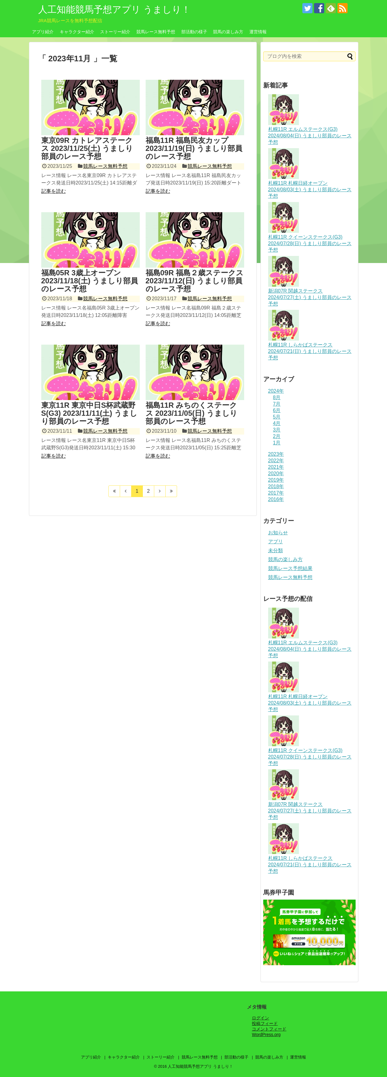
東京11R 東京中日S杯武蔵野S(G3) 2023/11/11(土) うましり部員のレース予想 (89, 413)
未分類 (275, 550)
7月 (277, 404)
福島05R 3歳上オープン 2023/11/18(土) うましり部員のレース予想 (89, 281)
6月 (277, 410)
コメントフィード (269, 1028)
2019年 (276, 480)
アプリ (275, 541)
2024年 (276, 391)
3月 (277, 429)
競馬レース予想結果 (290, 568)
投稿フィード (265, 1023)
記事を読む (53, 191)
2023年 (276, 454)
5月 (277, 416)
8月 (277, 397)
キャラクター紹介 (77, 31)
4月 (277, 423)
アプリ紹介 (43, 31)
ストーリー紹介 (115, 31)
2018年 (276, 486)
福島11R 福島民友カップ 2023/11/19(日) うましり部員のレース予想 (194, 148)
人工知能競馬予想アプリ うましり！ (114, 9)
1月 (277, 442)
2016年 (276, 499)
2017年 (276, 493)
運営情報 (258, 31)
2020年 (276, 473)
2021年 (276, 467)
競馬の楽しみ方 (228, 31)
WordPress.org (266, 1034)
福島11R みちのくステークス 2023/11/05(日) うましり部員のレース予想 (191, 413)
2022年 (276, 460)
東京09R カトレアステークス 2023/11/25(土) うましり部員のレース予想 (87, 148)
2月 (277, 436)
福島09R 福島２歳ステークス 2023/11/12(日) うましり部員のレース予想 (195, 281)
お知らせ (278, 532)
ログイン (260, 1017)
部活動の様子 (194, 31)
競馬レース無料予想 (155, 31)
